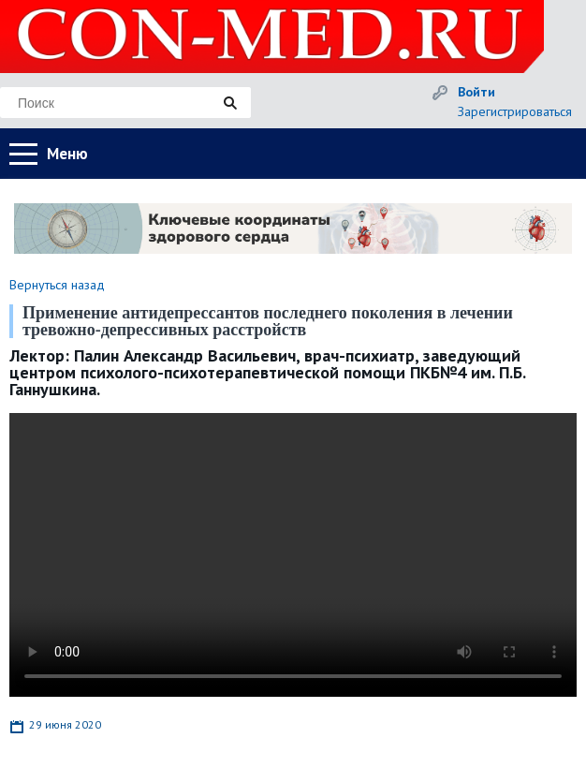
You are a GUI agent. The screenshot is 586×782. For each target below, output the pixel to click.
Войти (476, 91)
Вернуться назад (57, 284)
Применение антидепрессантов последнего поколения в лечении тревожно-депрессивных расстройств (267, 321)
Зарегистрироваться (515, 111)
